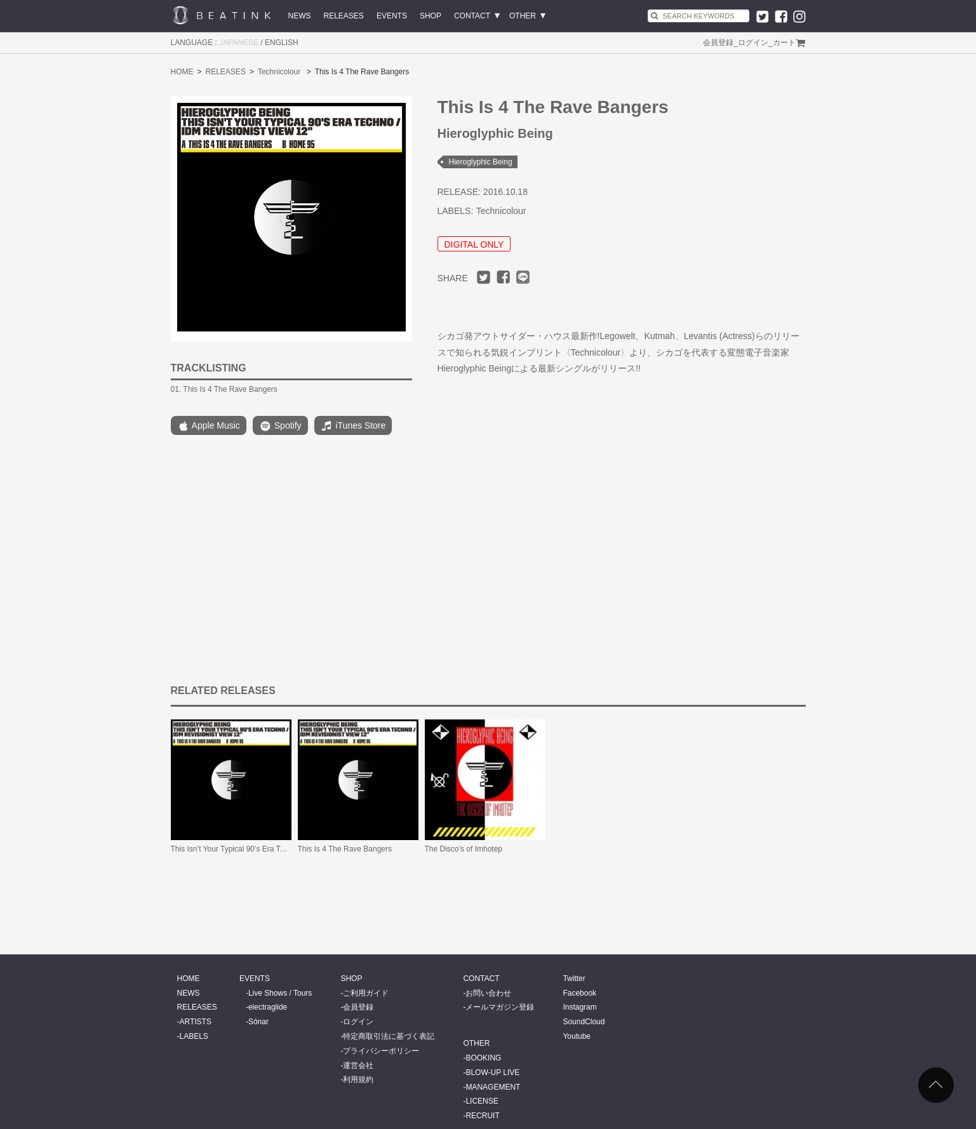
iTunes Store (353, 426)
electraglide (267, 1007)
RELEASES (344, 15)
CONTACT (472, 15)
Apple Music (208, 426)
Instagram (579, 1007)
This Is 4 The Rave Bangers (345, 849)
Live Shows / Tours (280, 993)
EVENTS (392, 15)
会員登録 (718, 42)
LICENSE (481, 1101)
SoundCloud (584, 1021)
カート (784, 42)
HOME (182, 71)
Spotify (280, 426)
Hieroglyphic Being (480, 161)
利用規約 (358, 1079)
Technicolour (279, 71)
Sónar (258, 1021)
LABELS (194, 1036)
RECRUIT (482, 1115)
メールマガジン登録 (499, 1007)
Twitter (574, 978)
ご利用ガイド (366, 993)
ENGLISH (281, 42)
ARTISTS (195, 1021)
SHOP (430, 15)
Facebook (579, 993)
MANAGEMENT (492, 1087)
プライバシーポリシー (381, 1050)
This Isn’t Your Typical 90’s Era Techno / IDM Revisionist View (274, 849)
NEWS (299, 15)
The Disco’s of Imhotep (464, 849)
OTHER (522, 15)
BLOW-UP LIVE (492, 1072)
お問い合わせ (488, 993)
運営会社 (358, 1065)
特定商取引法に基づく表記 (388, 1036)
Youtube (577, 1036)
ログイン (753, 42)
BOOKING (483, 1057)
